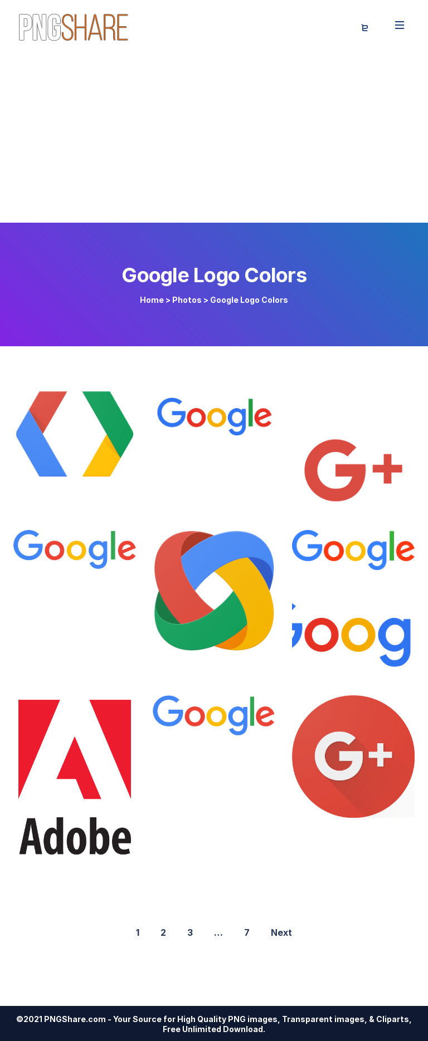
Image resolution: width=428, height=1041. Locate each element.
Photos (187, 300)
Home (152, 300)
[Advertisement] (214, 139)
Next (281, 932)
